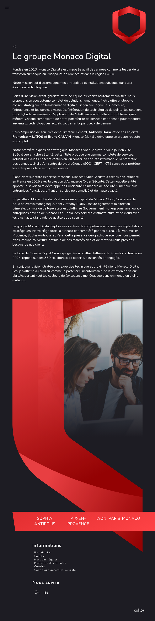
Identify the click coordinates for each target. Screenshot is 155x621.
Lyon (101, 518)
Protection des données (50, 563)
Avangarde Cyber (129, 26)
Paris (114, 518)
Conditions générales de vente (55, 570)
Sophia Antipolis (44, 521)
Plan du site (42, 552)
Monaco (131, 518)
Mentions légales (46, 559)
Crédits (39, 556)
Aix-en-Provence (78, 521)
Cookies (39, 566)
